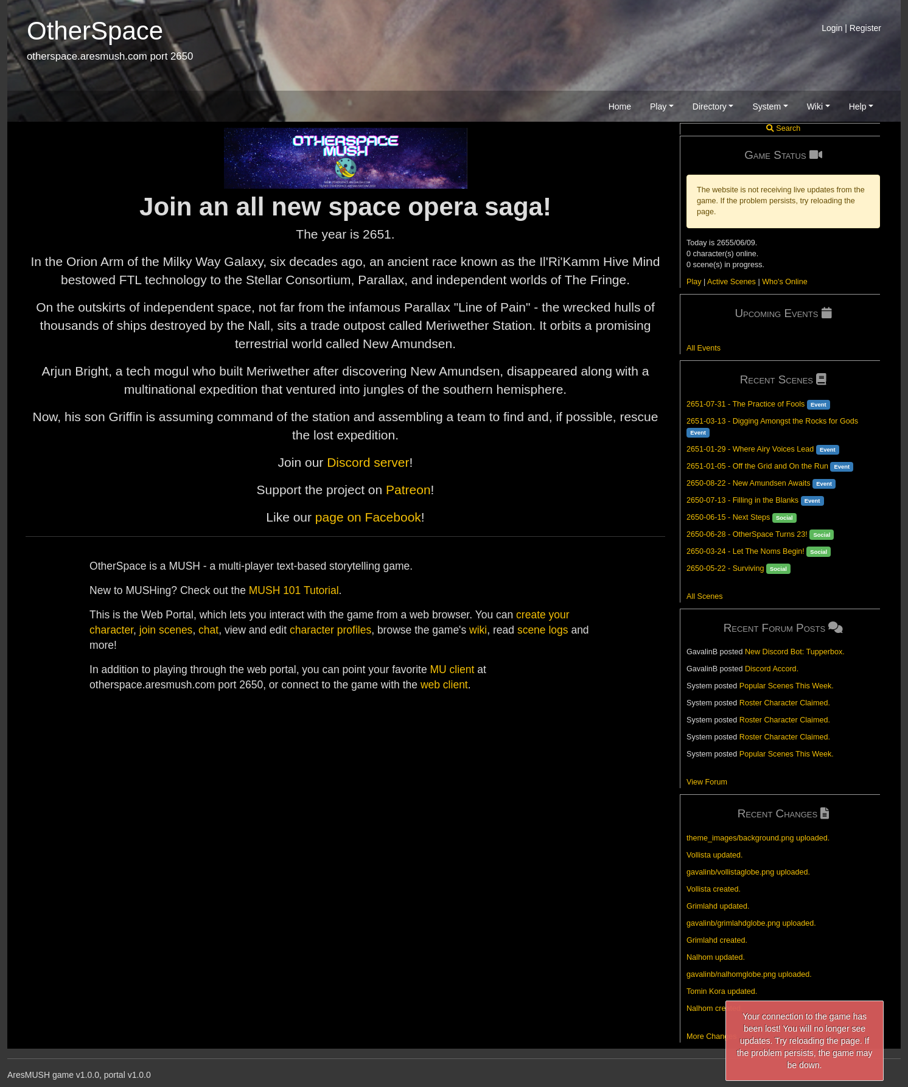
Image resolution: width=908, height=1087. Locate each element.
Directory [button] (710, 106)
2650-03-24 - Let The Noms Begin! (745, 551)
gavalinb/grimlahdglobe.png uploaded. (751, 923)
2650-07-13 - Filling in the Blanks (742, 500)
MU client (452, 669)
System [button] (766, 106)
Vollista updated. (714, 855)
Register (865, 28)
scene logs (542, 630)
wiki (478, 630)
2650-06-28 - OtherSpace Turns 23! (747, 534)
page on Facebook (368, 517)
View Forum (706, 782)
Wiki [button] (815, 106)
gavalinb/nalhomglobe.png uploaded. (749, 974)
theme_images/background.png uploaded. (757, 838)
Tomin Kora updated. (721, 991)
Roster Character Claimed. (784, 703)
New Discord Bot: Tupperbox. (795, 652)
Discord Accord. (771, 669)
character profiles (330, 630)
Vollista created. (713, 889)
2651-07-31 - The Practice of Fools (745, 404)
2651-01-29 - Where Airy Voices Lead (750, 449)
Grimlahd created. (716, 940)
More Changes (711, 1036)
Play (694, 282)
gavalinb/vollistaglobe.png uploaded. (748, 872)
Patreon (408, 490)
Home (620, 106)
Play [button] (658, 106)
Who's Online (785, 282)
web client (444, 685)
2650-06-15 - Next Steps (728, 517)
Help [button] (858, 106)
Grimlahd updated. (718, 906)
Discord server (368, 462)
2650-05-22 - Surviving (725, 568)
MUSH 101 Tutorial (294, 590)
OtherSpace (95, 30)
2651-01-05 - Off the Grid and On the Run (757, 466)
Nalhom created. (714, 1008)
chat (208, 630)
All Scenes (704, 596)
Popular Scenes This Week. (786, 686)
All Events (703, 348)
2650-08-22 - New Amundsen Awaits (748, 483)
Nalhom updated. (715, 957)
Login (832, 28)
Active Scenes (731, 282)
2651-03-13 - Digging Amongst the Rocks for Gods (772, 421)
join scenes (166, 630)
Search (783, 128)
